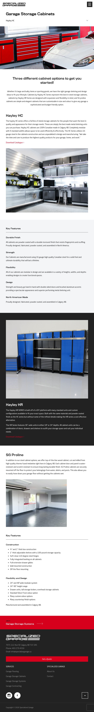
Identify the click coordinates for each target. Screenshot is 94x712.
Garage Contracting (13, 686)
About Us (50, 671)
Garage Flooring (12, 671)
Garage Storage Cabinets (16, 676)
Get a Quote (47, 659)
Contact (50, 676)
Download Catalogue (15, 142)
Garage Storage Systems (24, 624)
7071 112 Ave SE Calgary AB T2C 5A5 (21, 645)
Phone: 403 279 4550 (15, 648)
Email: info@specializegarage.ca (18, 651)
